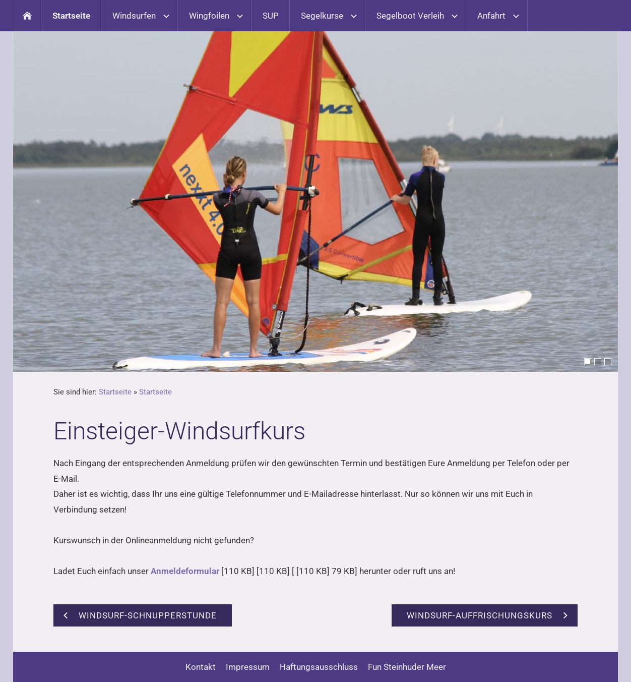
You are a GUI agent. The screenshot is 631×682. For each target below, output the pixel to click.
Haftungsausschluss (319, 667)
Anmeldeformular (185, 571)
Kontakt (200, 667)
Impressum (248, 667)
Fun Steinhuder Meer (407, 667)
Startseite (115, 391)
